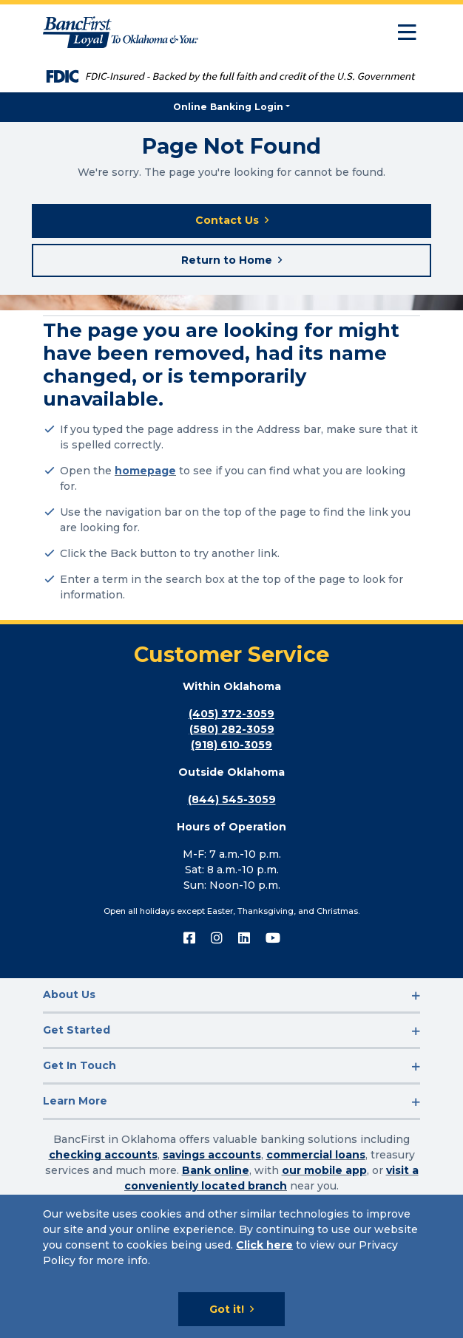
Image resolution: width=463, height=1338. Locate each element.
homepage (145, 470)
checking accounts (103, 1154)
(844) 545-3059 (232, 799)
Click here (264, 1245)
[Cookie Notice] (231, 1266)
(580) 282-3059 (231, 729)
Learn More (75, 1100)
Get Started (76, 1030)
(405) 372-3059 (231, 713)
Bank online (215, 1170)
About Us (69, 994)
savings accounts (212, 1154)
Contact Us (227, 220)
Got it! (226, 1309)
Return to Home (226, 260)
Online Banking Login (228, 106)
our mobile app (324, 1170)
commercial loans (315, 1154)
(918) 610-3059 (231, 744)
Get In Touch (79, 1065)
